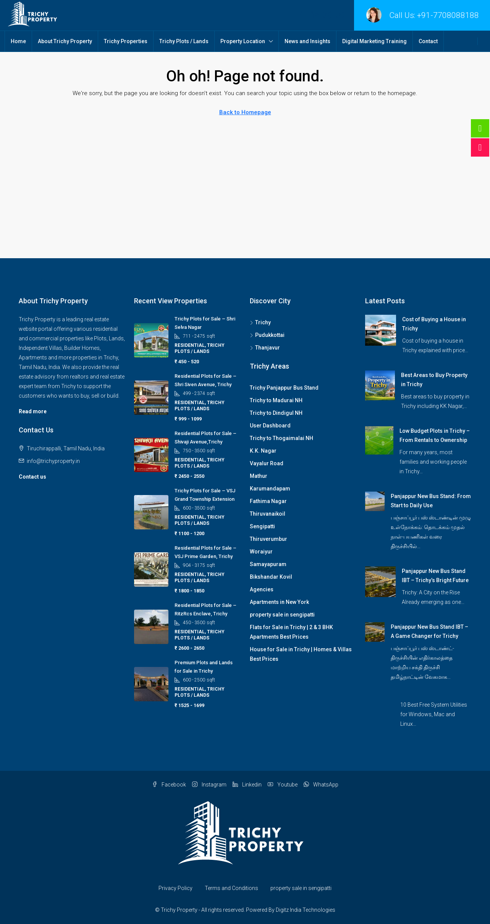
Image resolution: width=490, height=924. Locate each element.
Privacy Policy (175, 888)
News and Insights (307, 41)
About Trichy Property (65, 41)
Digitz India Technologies (305, 910)
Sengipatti (262, 526)
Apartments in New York (279, 602)
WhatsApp (321, 785)
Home (18, 41)
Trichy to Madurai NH (276, 400)
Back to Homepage (245, 112)
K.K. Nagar (263, 451)
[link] (380, 330)
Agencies (261, 589)
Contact (428, 41)
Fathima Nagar (268, 501)
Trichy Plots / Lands (184, 41)
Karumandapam (270, 488)
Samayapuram (268, 564)
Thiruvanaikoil (267, 514)
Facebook (169, 785)
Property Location (242, 41)
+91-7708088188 (448, 15)
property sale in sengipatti (282, 615)
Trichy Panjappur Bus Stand (284, 388)
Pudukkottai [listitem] (267, 335)
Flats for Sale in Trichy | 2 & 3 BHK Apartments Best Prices (291, 632)
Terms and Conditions (231, 888)
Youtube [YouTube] (283, 785)
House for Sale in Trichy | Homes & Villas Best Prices (301, 654)
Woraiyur (261, 552)
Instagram (209, 785)
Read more (33, 411)
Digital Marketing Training (374, 41)
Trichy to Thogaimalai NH (281, 438)
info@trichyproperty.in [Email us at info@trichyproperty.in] (53, 461)
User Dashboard (270, 425)
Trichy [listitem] (260, 322)
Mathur (258, 476)
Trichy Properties (125, 41)
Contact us (32, 477)
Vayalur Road (266, 463)
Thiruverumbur (268, 539)
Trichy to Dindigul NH (276, 413)
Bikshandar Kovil (271, 577)
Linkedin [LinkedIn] (247, 785)
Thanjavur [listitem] (265, 348)
